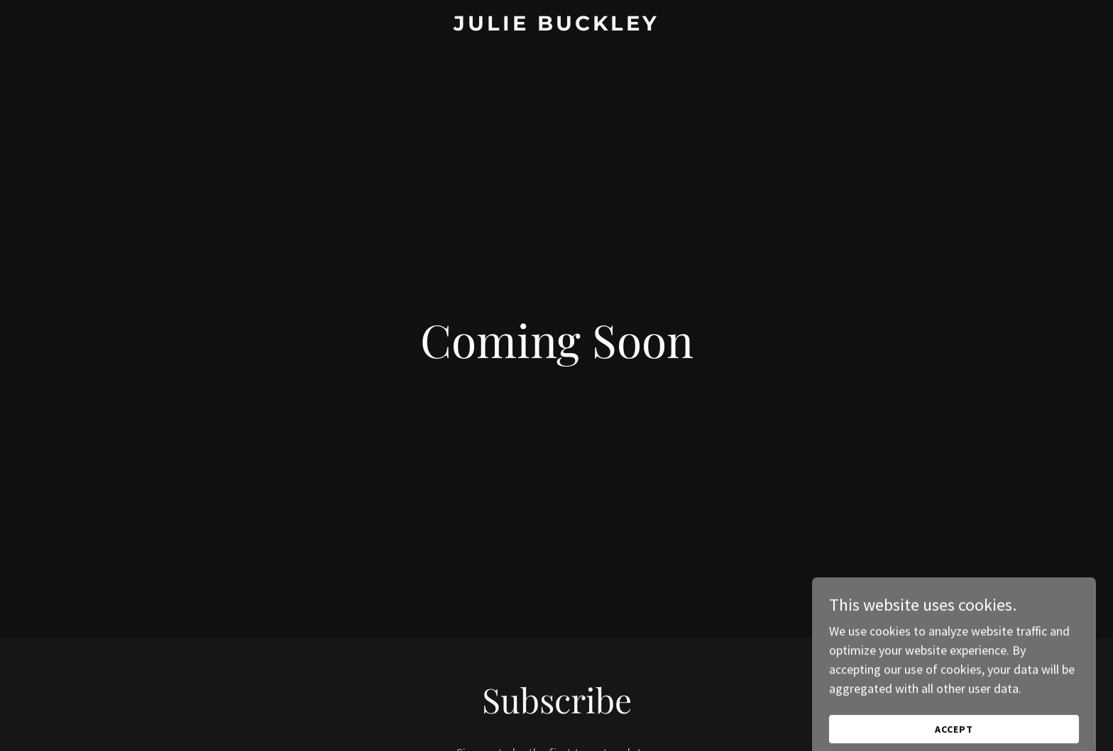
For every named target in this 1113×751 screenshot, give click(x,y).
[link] (557, 26)
